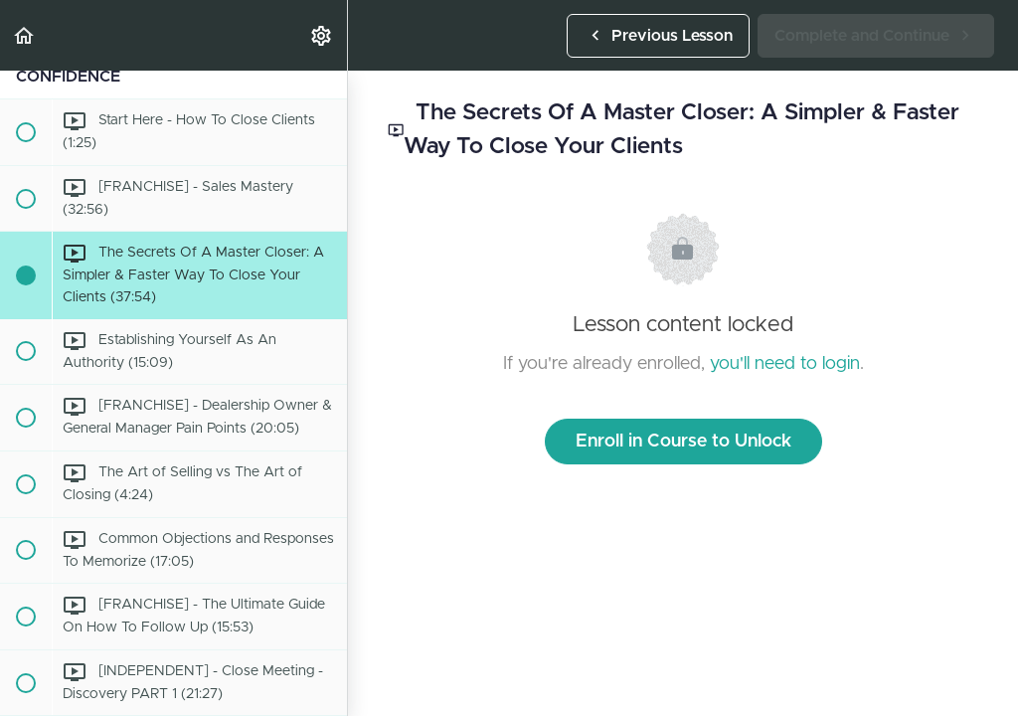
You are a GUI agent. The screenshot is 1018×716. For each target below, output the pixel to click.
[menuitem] (322, 35)
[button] (25, 35)
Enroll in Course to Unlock (683, 441)
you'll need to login (785, 364)
